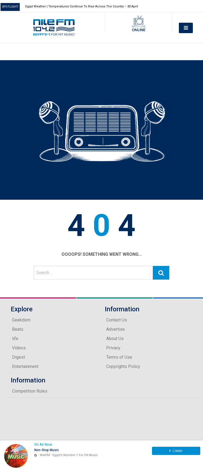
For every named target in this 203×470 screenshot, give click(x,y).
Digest (18, 357)
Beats (17, 329)
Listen (176, 451)
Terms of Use (119, 357)
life (15, 338)
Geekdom (21, 320)
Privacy (113, 347)
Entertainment (25, 366)
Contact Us (116, 320)
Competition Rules (29, 391)
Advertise (115, 329)
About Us (115, 338)
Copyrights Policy (123, 366)
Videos (19, 347)
